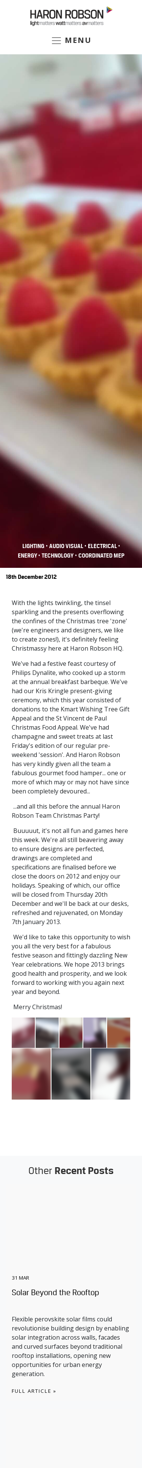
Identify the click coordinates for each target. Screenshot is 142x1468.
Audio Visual (66, 546)
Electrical (103, 546)
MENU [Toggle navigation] (71, 40)
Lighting (33, 546)
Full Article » (34, 1390)
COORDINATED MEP (101, 555)
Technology (57, 555)
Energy (28, 555)
